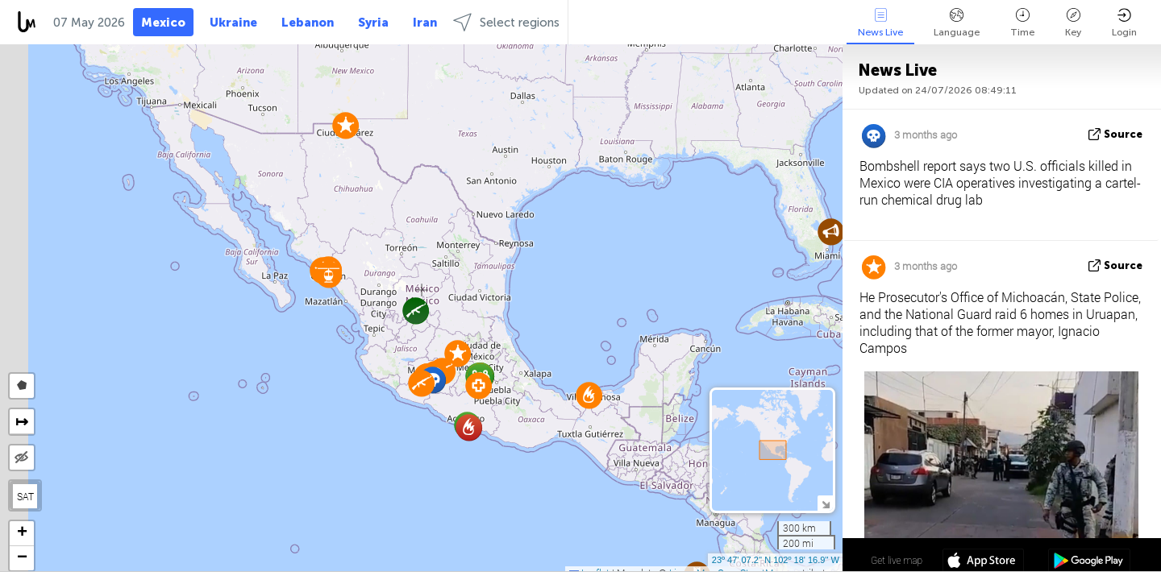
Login (1124, 23)
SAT (25, 496)
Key (1073, 23)
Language (957, 23)
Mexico (163, 22)
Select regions (506, 22)
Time (1022, 23)
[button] (831, 231)
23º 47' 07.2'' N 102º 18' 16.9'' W (775, 560)
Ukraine (233, 22)
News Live (880, 23)
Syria (373, 22)
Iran (425, 22)
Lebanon (307, 22)
